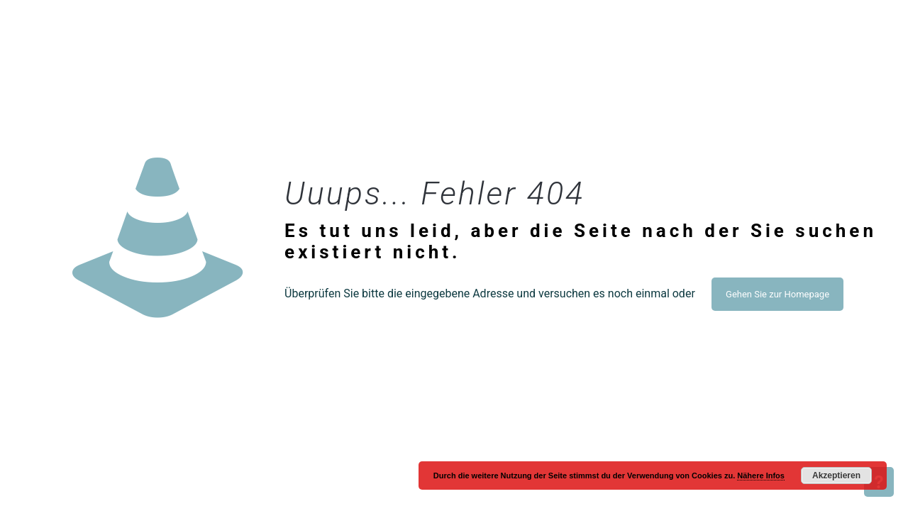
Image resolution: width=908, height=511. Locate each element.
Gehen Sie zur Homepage (777, 294)
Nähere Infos (761, 475)
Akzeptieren (836, 475)
